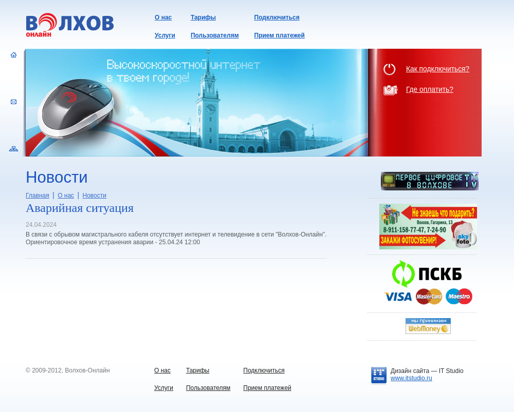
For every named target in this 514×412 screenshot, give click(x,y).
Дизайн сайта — (427, 371)
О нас (163, 17)
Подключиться (277, 17)
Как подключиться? (437, 69)
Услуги (165, 35)
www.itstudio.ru (411, 378)
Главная (37, 195)
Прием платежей (279, 35)
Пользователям (215, 35)
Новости (94, 195)
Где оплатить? (429, 89)
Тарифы (203, 17)
